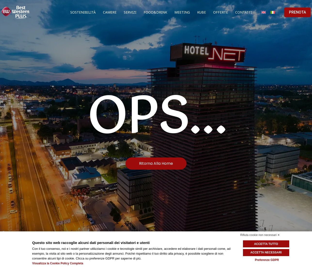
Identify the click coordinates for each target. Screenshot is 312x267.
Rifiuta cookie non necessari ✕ (260, 235)
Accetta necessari (266, 252)
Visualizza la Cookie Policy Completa (57, 263)
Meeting (182, 12)
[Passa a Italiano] (272, 12)
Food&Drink (155, 12)
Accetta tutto (267, 244)
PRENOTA (297, 12)
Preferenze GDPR (267, 259)
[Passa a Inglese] (263, 12)
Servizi (130, 12)
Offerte (220, 12)
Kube (201, 12)
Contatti (243, 12)
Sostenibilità (83, 12)
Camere (110, 12)
